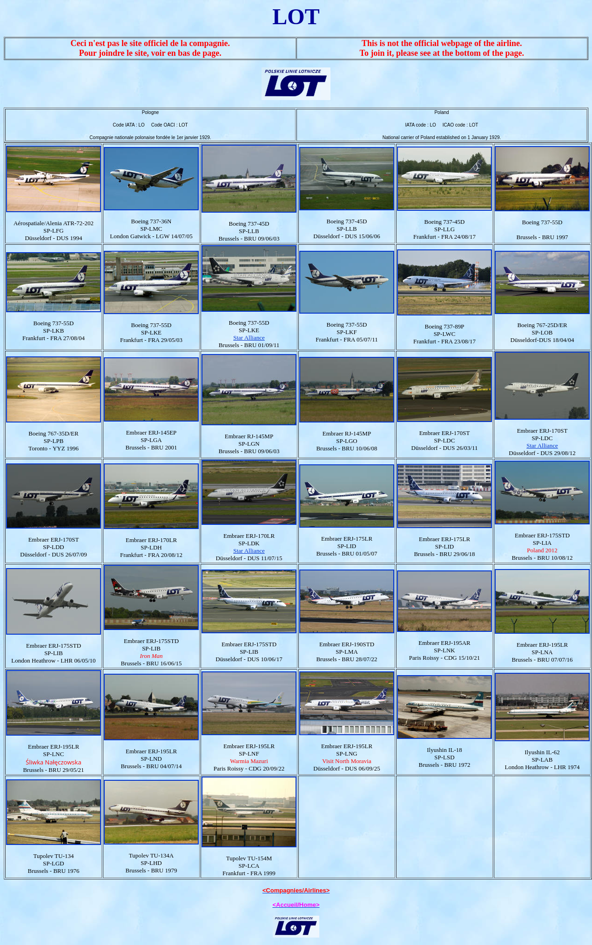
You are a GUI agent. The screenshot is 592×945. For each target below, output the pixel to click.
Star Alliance (249, 337)
